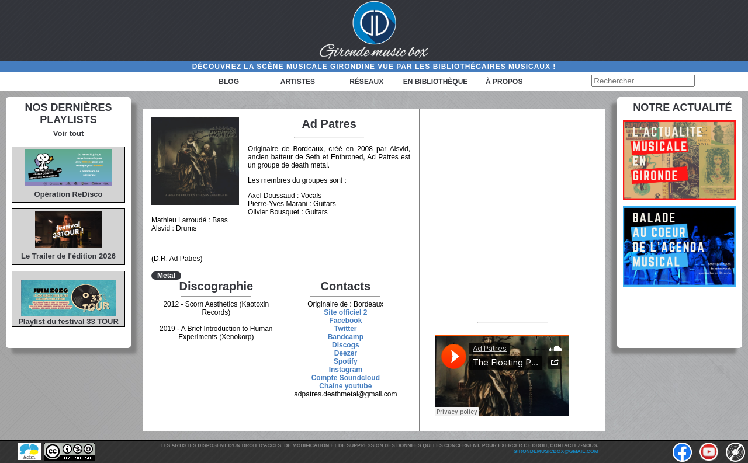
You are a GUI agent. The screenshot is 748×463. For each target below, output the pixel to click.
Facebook (345, 320)
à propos (504, 82)
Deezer (345, 353)
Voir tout (68, 133)
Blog (229, 82)
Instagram (345, 369)
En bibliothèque (435, 82)
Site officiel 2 (345, 312)
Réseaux (366, 82)
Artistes (297, 82)
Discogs (345, 345)
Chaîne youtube (345, 386)
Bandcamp (345, 337)
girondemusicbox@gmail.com (556, 451)
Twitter (345, 329)
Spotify (346, 361)
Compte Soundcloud (345, 378)
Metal (166, 275)
